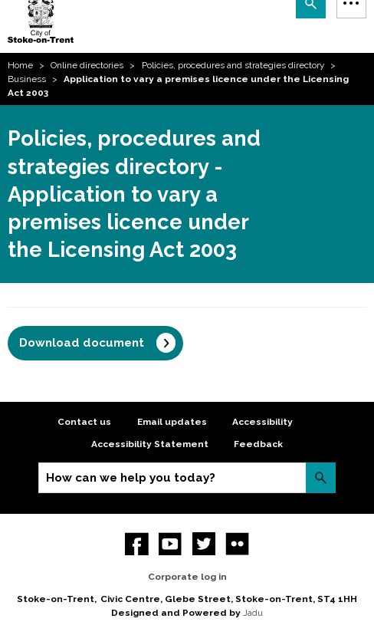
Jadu (253, 612)
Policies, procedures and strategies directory (233, 65)
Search (321, 477)
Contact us (84, 421)
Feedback (258, 444)
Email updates (172, 421)
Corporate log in (187, 576)
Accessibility (262, 421)
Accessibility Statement (149, 444)
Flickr (237, 544)
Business (27, 79)
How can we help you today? (130, 478)
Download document (81, 343)
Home (20, 65)
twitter (204, 544)
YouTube (170, 544)
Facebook (137, 544)
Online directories (87, 65)
